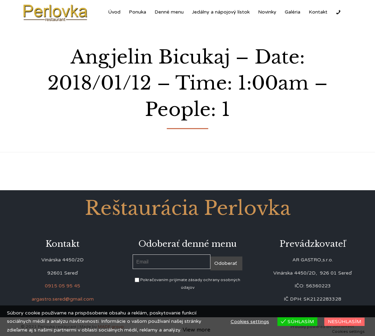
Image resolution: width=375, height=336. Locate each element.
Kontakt (318, 12)
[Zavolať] (338, 12)
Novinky (267, 12)
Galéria (292, 12)
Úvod (114, 12)
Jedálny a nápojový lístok (221, 12)
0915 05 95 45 (62, 286)
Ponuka (137, 12)
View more (196, 329)
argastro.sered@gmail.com (63, 299)
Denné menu (169, 12)
